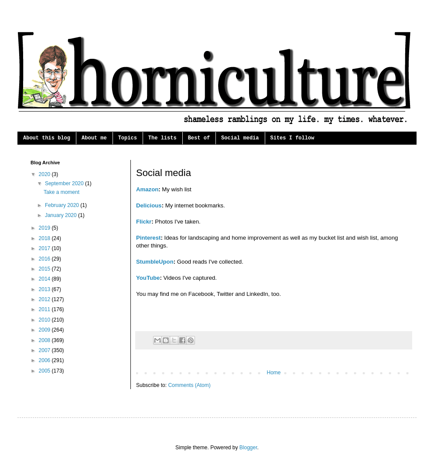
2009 (45, 330)
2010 (45, 320)
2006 (45, 360)
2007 (45, 350)
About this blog (46, 138)
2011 (45, 309)
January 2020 (61, 215)
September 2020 (65, 183)
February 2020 (62, 205)
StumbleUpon (155, 261)
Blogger (248, 447)
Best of (199, 138)
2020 (45, 174)
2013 (45, 289)
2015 (45, 269)
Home (273, 373)
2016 (45, 259)
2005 (45, 371)
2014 (45, 279)
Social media (240, 138)
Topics (127, 138)
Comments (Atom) (189, 385)
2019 (45, 228)
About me (94, 138)
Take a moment (61, 192)
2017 (45, 248)
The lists (162, 138)
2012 (45, 299)
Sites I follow (292, 138)
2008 (45, 340)
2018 (45, 238)
